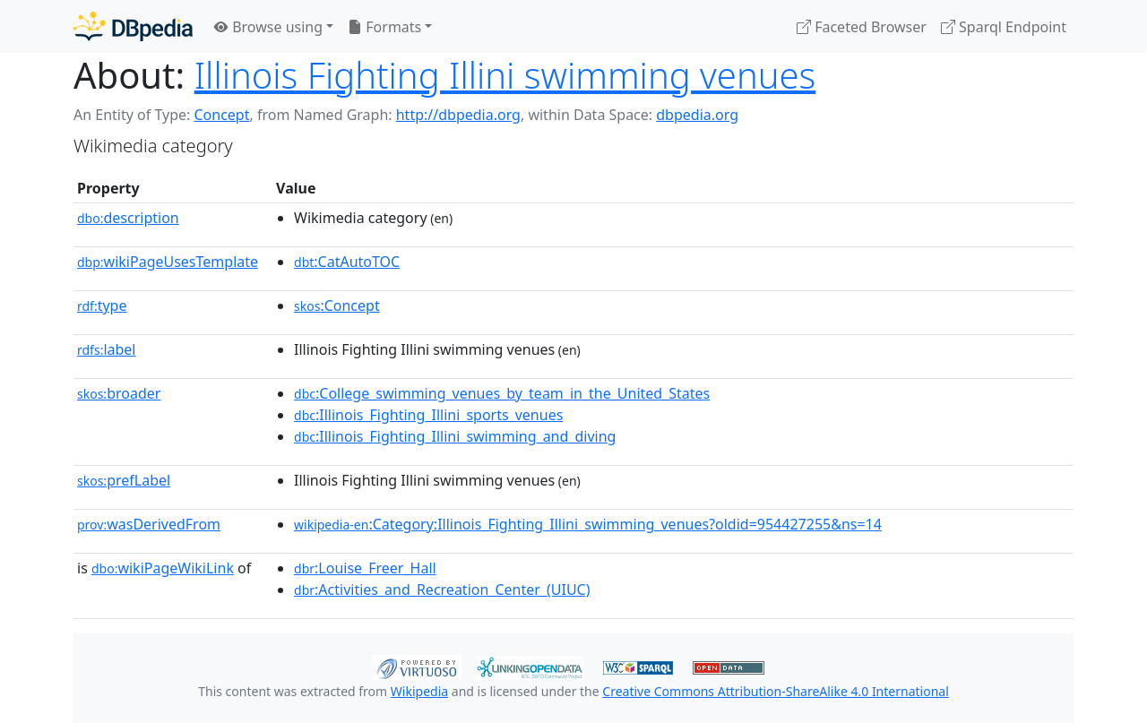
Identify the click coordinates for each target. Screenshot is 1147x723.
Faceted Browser (862, 27)
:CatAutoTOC (347, 261)
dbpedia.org (697, 115)
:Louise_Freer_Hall (365, 568)
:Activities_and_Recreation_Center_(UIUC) (442, 589)
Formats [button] (384, 27)
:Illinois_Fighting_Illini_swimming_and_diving (455, 436)
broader (118, 393)
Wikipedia (419, 691)
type (102, 305)
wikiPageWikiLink (162, 568)
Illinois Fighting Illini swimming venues (505, 74)
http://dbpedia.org (458, 115)
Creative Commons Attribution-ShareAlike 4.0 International (775, 691)
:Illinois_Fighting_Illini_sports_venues (428, 415)
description (128, 218)
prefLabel (123, 480)
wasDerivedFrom (148, 524)
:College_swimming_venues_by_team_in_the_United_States (502, 393)
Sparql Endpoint (1003, 27)
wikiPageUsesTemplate (167, 261)
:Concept (337, 305)
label (106, 349)
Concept (221, 115)
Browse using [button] (268, 27)
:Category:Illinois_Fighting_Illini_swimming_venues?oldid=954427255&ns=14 (588, 524)
